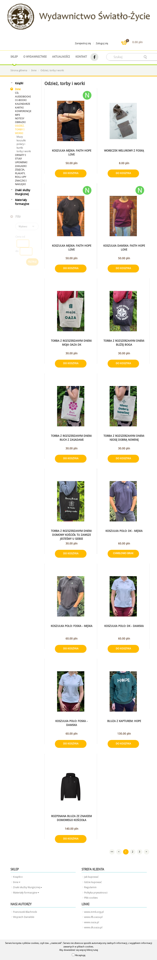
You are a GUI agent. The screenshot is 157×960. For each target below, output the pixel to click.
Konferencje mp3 (23, 113)
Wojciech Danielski (23, 917)
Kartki (19, 107)
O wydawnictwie (35, 56)
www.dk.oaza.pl (93, 927)
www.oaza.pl (91, 922)
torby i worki (24, 151)
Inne (34, 70)
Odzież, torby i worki (52, 70)
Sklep (14, 56)
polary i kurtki (21, 146)
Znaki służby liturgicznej (22, 192)
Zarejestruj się (83, 43)
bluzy (20, 136)
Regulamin (90, 887)
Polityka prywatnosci (95, 892)
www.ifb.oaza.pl (93, 917)
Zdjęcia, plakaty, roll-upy (20, 173)
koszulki (21, 140)
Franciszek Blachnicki (25, 911)
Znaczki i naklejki (20, 182)
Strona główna (18, 70)
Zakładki (20, 166)
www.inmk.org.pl (94, 911)
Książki (19, 83)
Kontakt (81, 56)
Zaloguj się (102, 43)
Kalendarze (22, 103)
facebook (94, 57)
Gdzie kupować (93, 882)
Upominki (21, 162)
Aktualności (61, 56)
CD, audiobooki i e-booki (23, 96)
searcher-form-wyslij (146, 57)
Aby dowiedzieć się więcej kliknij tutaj (78, 950)
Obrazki (20, 122)
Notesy (19, 118)
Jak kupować (91, 876)
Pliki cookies (91, 897)
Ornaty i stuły (20, 157)
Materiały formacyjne (22, 202)
